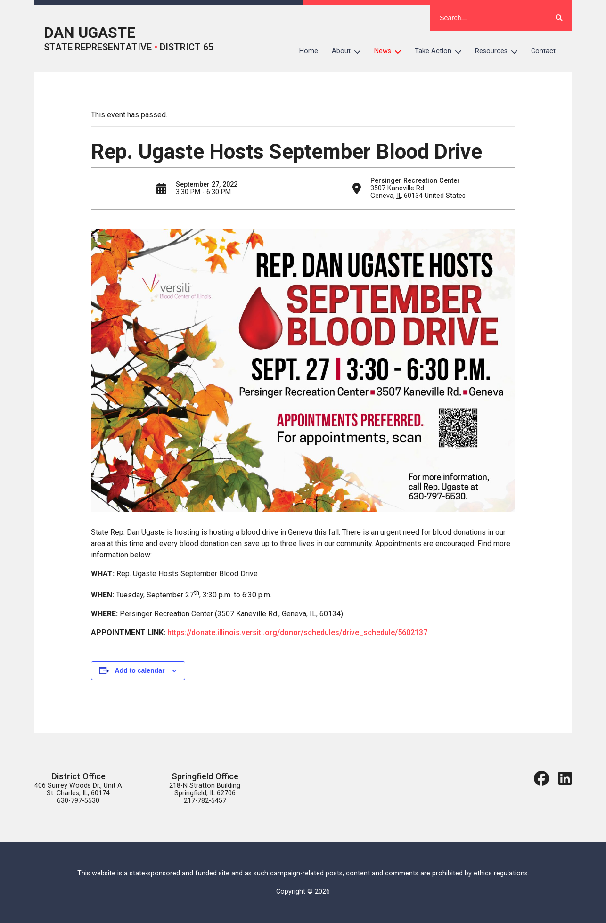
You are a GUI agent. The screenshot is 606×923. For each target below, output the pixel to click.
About (350, 51)
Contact (543, 51)
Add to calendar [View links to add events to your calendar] (140, 670)
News (391, 51)
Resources (499, 51)
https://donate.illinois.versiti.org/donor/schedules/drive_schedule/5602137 (297, 632)
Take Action (441, 51)
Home (308, 51)
